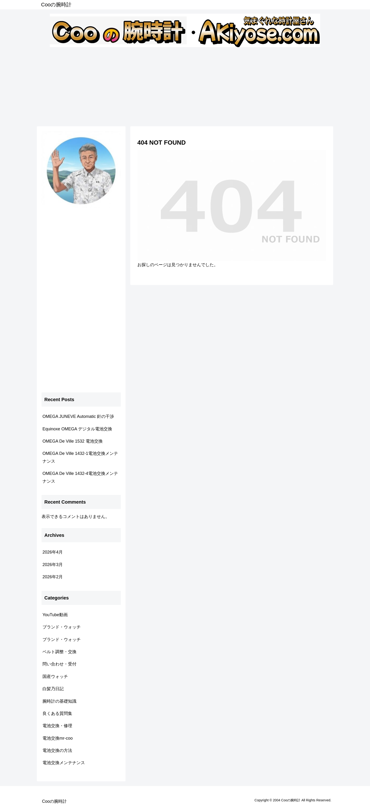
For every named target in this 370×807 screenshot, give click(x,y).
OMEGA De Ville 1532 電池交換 (72, 441)
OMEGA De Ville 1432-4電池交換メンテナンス (80, 477)
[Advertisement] (185, 86)
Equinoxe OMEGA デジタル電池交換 (77, 429)
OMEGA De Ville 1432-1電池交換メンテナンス (80, 457)
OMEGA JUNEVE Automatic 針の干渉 (78, 416)
